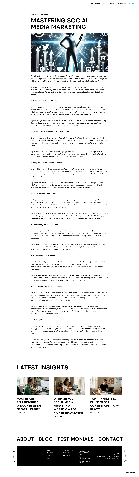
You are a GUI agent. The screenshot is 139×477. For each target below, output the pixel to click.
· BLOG (48, 458)
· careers (49, 453)
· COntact (66, 455)
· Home (48, 450)
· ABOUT (48, 455)
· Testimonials (68, 450)
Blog (112, 3)
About (105, 3)
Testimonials (95, 3)
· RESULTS (66, 453)
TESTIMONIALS (75, 439)
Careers (120, 3)
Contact (110, 439)
